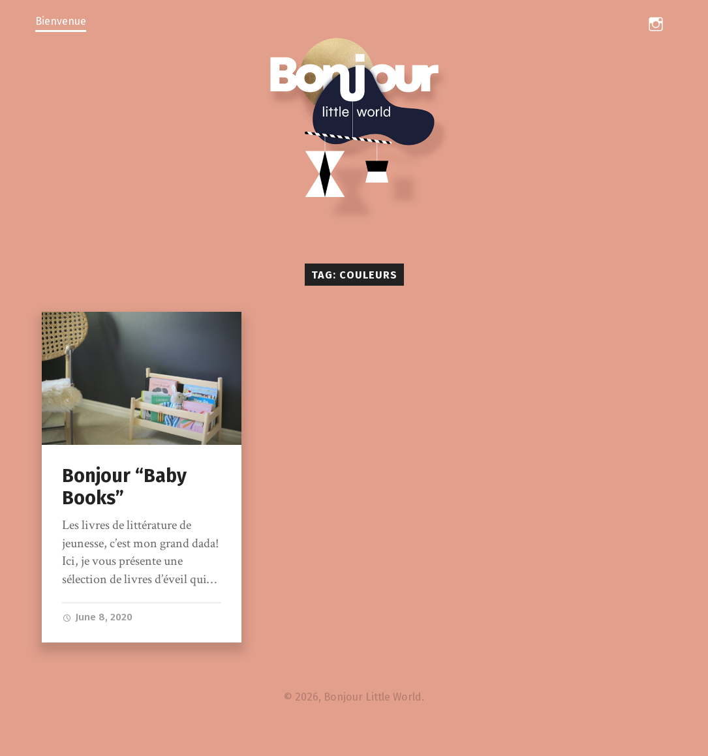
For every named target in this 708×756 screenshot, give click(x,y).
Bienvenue (60, 21)
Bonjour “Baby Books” (124, 487)
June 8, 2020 (97, 617)
